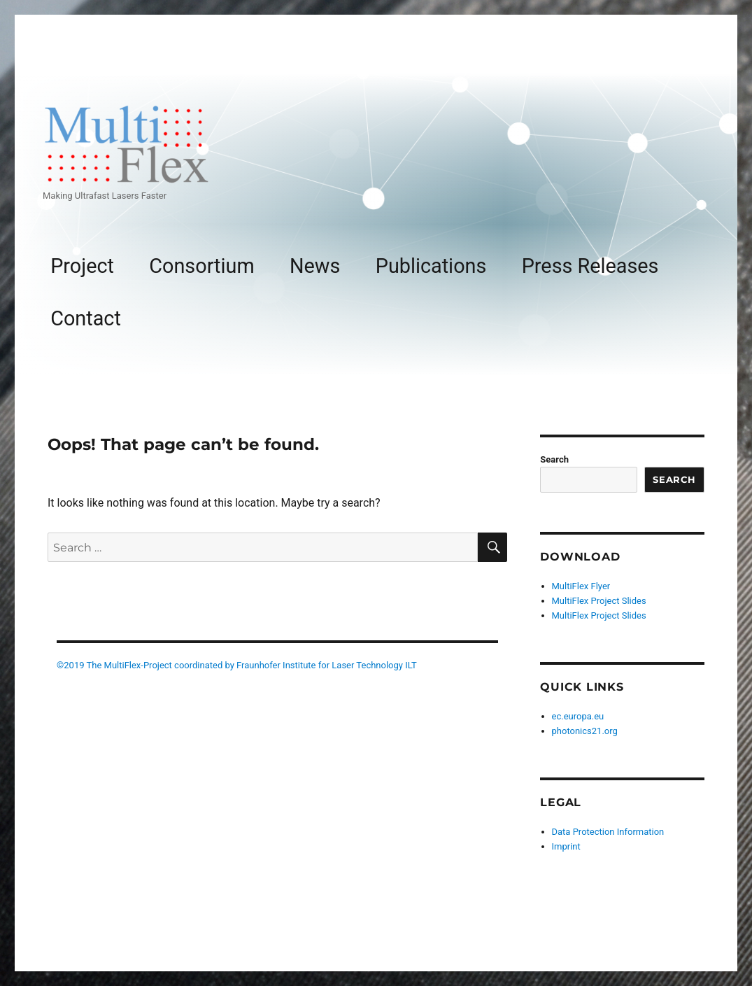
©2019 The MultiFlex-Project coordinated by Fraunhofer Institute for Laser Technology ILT (237, 665)
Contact (85, 318)
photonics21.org (585, 731)
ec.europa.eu (578, 716)
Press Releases (590, 266)
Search (554, 459)
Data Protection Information (608, 831)
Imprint (566, 846)
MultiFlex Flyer (581, 586)
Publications (431, 266)
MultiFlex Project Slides (599, 601)
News (315, 266)
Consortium (201, 266)
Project (82, 266)
